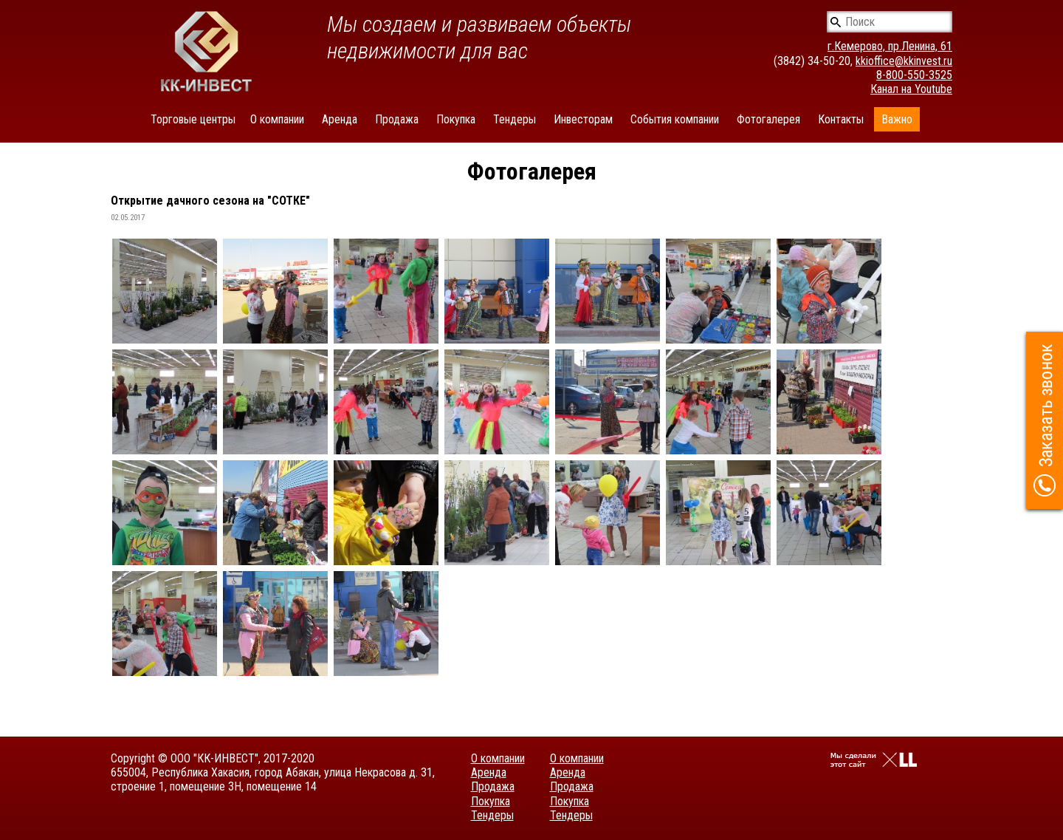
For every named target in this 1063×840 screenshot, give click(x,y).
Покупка (455, 119)
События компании (674, 119)
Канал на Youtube (911, 89)
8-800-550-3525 (914, 75)
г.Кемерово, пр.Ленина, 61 (890, 46)
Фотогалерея (768, 119)
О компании (277, 119)
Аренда (339, 119)
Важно (896, 119)
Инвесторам (583, 119)
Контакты (841, 119)
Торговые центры (193, 119)
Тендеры (514, 119)
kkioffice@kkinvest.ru (904, 61)
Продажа (397, 119)
